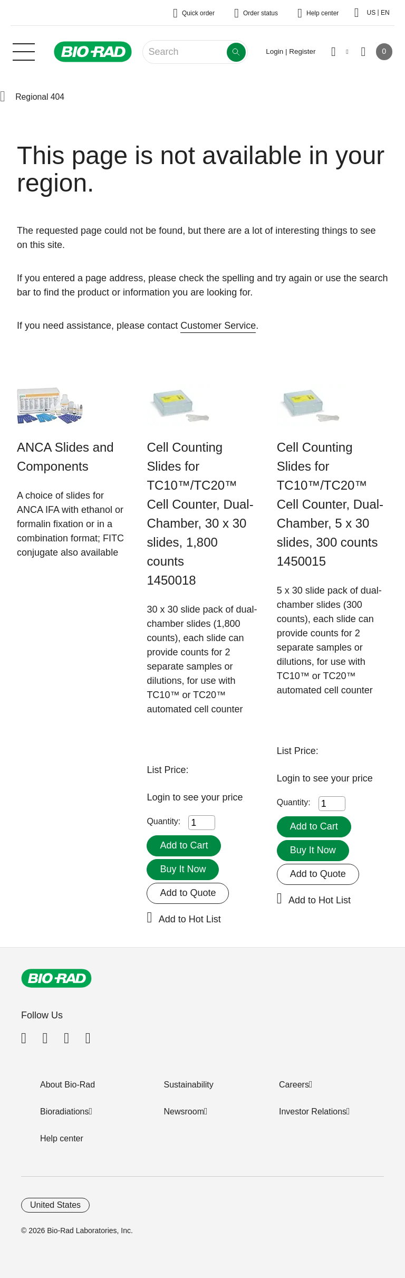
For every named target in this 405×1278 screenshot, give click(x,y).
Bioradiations (64, 1111)
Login (159, 797)
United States (55, 1204)
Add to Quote (188, 893)
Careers (294, 1084)
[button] (2, 97)
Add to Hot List (190, 919)
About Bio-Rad (67, 1084)
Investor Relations (312, 1111)
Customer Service (218, 325)
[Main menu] (24, 50)
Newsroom (184, 1111)
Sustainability (189, 1084)
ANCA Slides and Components (65, 456)
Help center (61, 1138)
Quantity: (163, 821)
